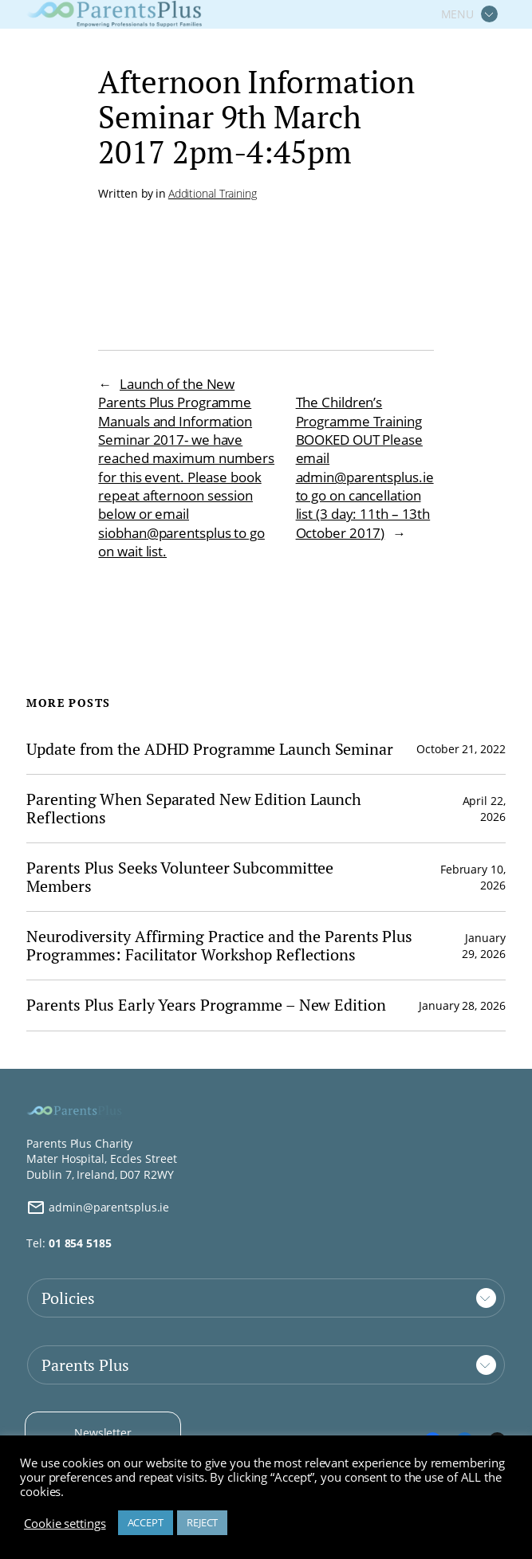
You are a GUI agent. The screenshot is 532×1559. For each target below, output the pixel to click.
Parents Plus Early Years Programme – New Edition (205, 1005)
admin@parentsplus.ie (97, 1207)
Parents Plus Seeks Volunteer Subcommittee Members (179, 877)
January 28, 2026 (462, 1005)
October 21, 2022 (460, 748)
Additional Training (212, 193)
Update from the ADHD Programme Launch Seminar (209, 749)
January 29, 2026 (483, 945)
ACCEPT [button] (146, 1522)
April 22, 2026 (484, 808)
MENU (458, 14)
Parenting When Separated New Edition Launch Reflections (193, 809)
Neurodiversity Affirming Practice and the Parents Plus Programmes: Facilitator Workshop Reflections (219, 946)
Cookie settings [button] (65, 1523)
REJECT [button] (202, 1522)
